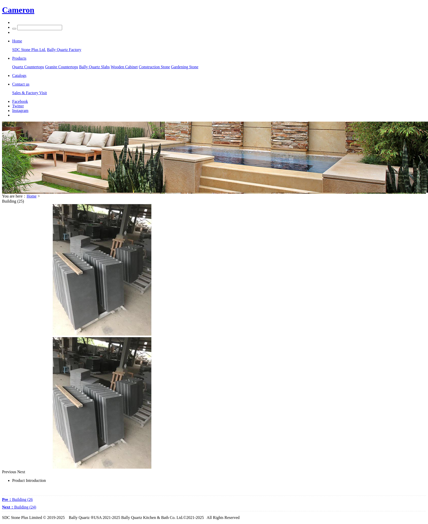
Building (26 (17, 499)
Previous (9, 472)
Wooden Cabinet (124, 67)
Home (32, 196)
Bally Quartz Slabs (94, 67)
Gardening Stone (184, 67)
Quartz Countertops (28, 67)
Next (21, 472)
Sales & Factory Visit (29, 93)
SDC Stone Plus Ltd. (29, 49)
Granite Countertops (61, 67)
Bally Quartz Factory (64, 49)
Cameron (18, 9)
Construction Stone (154, 67)
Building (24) (19, 507)
